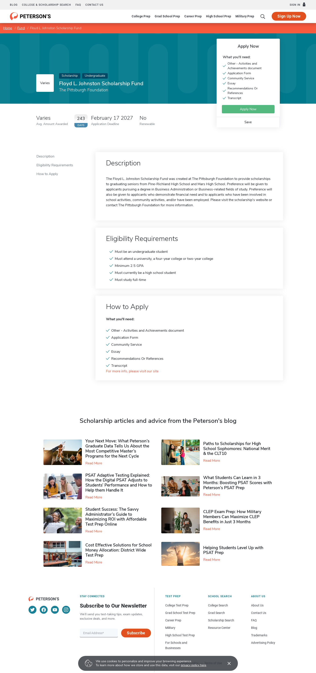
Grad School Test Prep (180, 613)
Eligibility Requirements (54, 165)
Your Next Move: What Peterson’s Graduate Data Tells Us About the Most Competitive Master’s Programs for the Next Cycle (117, 448)
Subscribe (136, 633)
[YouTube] (55, 610)
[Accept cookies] (226, 663)
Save (248, 122)
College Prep (141, 16)
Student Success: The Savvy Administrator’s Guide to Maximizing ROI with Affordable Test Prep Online (116, 517)
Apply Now (248, 109)
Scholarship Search (221, 620)
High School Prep (218, 16)
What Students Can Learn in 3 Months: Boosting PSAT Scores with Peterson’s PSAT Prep (237, 483)
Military (170, 628)
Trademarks (259, 635)
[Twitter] (32, 610)
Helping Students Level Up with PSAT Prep (233, 550)
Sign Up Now (288, 16)
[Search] (263, 16)
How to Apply (47, 174)
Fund (21, 28)
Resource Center (219, 628)
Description (45, 156)
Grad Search (216, 613)
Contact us (94, 4)
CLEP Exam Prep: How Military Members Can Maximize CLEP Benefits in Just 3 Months (232, 517)
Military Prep (244, 16)
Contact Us (258, 613)
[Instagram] (66, 610)
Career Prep (193, 16)
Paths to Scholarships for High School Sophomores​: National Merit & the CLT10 (236, 449)
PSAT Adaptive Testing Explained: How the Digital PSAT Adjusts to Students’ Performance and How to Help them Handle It (118, 482)
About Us (257, 605)
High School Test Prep (180, 635)
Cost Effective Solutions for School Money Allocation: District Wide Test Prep (118, 550)
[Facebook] (44, 610)
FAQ (78, 4)
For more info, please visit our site (132, 371)
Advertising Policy (263, 642)
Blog (14, 4)
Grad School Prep (167, 16)
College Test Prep (177, 605)
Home (7, 28)
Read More (93, 463)
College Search (218, 605)
